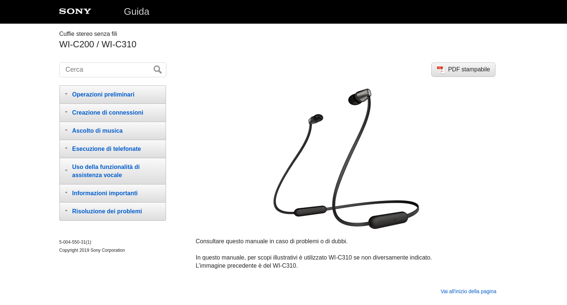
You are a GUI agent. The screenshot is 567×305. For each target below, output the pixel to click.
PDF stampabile (469, 69)
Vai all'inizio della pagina (468, 291)
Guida (136, 11)
